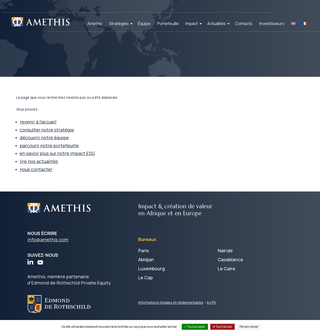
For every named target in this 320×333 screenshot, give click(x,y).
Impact (192, 23)
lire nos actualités (51, 169)
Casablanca (230, 268)
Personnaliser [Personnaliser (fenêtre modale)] (249, 326)
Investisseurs (271, 23)
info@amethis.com (48, 248)
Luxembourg (151, 277)
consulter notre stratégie (59, 137)
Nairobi (225, 259)
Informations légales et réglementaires (170, 310)
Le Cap (145, 286)
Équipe (144, 23)
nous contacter (48, 177)
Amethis (94, 23)
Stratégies (119, 23)
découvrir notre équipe (56, 145)
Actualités (216, 23)
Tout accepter (195, 326)
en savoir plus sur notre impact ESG (69, 161)
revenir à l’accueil (50, 129)
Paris (143, 259)
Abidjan (146, 268)
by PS (211, 310)
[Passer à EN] (293, 24)
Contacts (243, 23)
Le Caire (226, 277)
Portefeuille (168, 23)
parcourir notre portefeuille (61, 153)
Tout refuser (222, 326)
